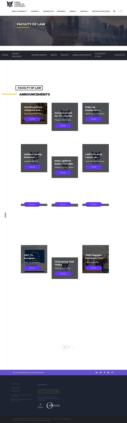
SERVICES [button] (83, 11)
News (54, 55)
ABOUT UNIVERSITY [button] (19, 11)
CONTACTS (119, 55)
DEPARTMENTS (39, 55)
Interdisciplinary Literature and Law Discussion (33, 110)
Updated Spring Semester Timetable (33, 157)
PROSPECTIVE (48, 11)
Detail (32, 119)
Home (5, 55)
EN (121, 11)
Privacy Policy (66, 418)
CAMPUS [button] (72, 11)
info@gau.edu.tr (15, 387)
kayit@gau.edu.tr (15, 390)
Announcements (81, 55)
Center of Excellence (101, 11)
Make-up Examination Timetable (92, 110)
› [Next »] (72, 347)
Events (65, 55)
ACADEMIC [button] (35, 11)
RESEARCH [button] (61, 11)
